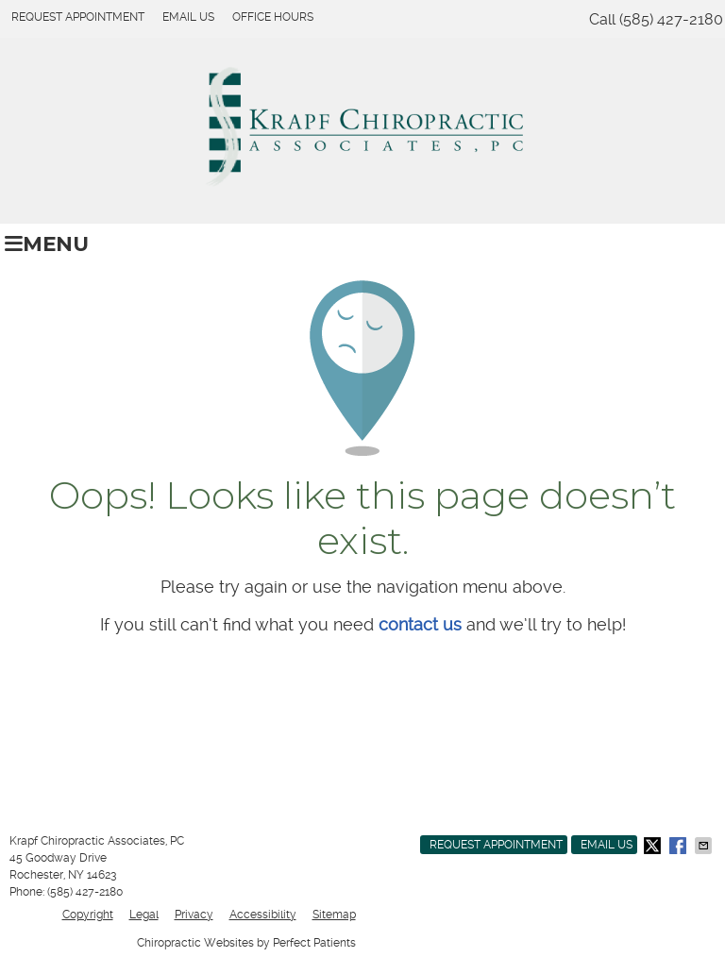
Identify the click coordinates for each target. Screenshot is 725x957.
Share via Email (705, 845)
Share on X (654, 845)
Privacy (194, 914)
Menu (47, 243)
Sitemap (334, 914)
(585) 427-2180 (671, 19)
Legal (144, 914)
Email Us (188, 17)
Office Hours (272, 17)
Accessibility (262, 914)
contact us (420, 624)
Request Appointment (77, 17)
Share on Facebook (679, 845)
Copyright (87, 914)
